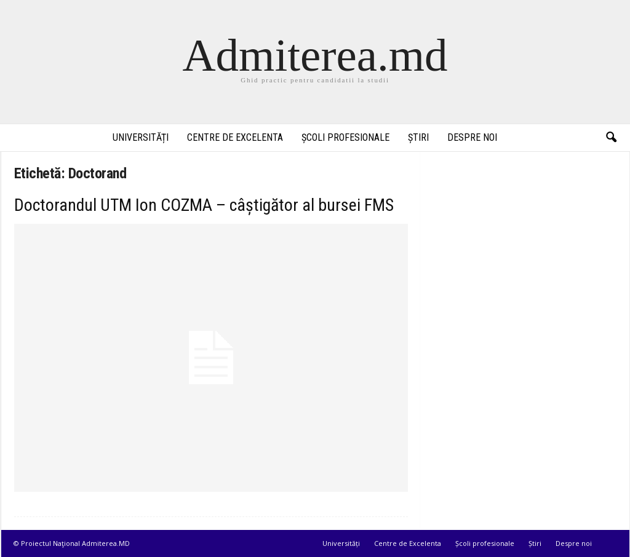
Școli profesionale (345, 137)
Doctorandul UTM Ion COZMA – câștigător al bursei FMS (204, 205)
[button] (610, 137)
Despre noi (472, 137)
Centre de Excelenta (235, 137)
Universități (141, 137)
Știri (418, 137)
